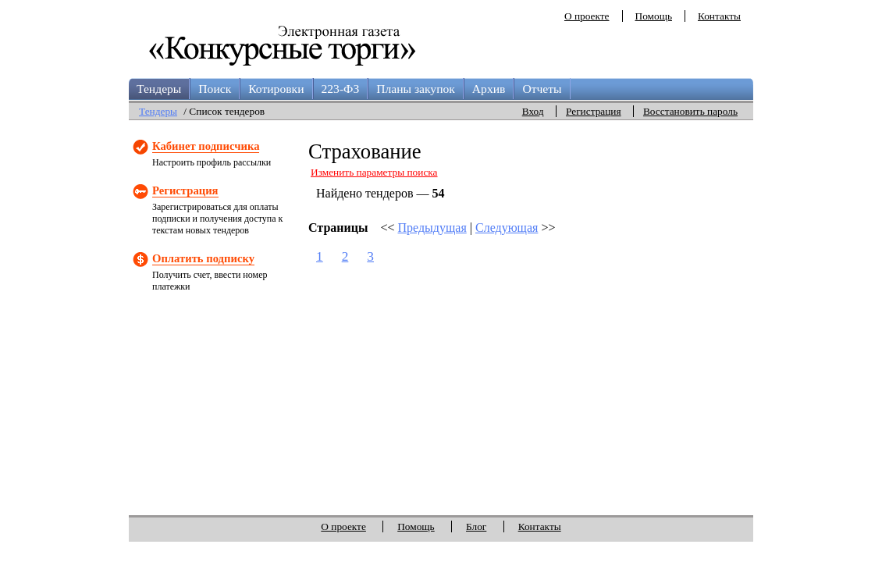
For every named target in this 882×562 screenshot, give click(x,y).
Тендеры (159, 88)
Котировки (276, 88)
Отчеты (541, 88)
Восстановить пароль (690, 111)
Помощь (653, 16)
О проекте (587, 16)
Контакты (719, 16)
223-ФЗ (341, 88)
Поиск (214, 88)
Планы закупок (415, 88)
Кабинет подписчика (205, 146)
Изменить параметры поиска (374, 172)
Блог (476, 526)
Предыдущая (432, 227)
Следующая (506, 227)
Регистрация (593, 111)
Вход (533, 111)
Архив (489, 88)
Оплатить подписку (203, 258)
